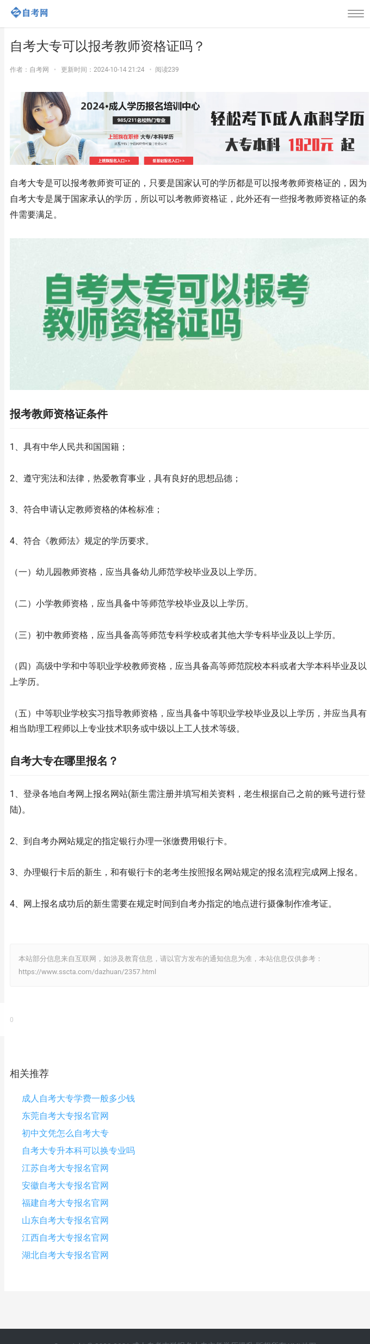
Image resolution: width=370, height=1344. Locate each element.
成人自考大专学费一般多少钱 (78, 1098)
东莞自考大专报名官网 (65, 1116)
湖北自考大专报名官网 (65, 1255)
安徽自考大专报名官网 (65, 1185)
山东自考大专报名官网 (65, 1220)
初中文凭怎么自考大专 (65, 1133)
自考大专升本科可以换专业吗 (78, 1150)
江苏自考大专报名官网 (65, 1168)
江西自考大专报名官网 (65, 1237)
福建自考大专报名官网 (65, 1203)
